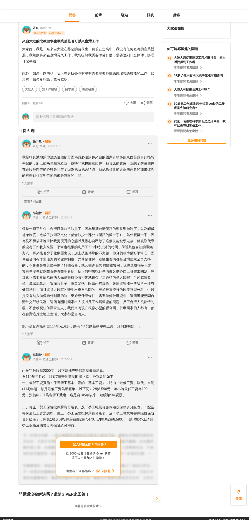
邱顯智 (37, 213)
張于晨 (37, 141)
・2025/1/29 (65, 217)
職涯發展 (88, 89)
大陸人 (29, 89)
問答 (72, 15)
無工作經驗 (49, 89)
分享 (149, 102)
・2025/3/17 (53, 146)
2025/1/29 (45, 28)
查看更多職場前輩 (86, 506)
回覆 (135, 192)
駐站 (124, 15)
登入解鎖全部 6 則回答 (88, 444)
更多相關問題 (197, 140)
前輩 (98, 15)
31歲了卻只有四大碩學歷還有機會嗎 (198, 75)
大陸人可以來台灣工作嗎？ (192, 89)
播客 (176, 15)
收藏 (133, 102)
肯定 (91, 192)
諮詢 (150, 15)
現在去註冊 (102, 471)
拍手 (46, 192)
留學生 (69, 89)
